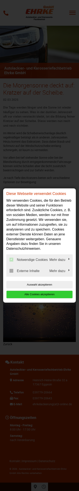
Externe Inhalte (24, 271)
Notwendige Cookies (28, 260)
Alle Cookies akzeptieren (39, 294)
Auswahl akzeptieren (39, 284)
